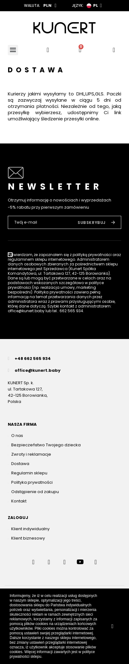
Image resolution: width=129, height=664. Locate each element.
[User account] (114, 50)
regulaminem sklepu (27, 259)
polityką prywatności (92, 254)
